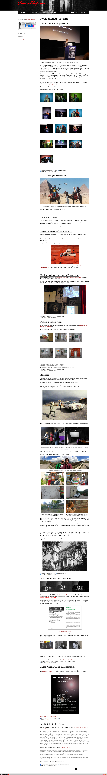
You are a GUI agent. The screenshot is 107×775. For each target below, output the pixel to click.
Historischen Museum (61, 277)
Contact (84, 12)
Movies (53, 12)
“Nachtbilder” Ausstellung (79, 727)
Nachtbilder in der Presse (52, 724)
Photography (72, 661)
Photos (43, 12)
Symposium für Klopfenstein (54, 23)
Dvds (63, 12)
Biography (33, 12)
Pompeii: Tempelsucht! (51, 322)
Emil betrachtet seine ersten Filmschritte (59, 275)
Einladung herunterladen (64, 630)
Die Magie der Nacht (66, 747)
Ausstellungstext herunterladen (48, 716)
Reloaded (44, 375)
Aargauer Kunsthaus (64, 594)
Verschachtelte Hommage (68, 243)
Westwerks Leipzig (47, 671)
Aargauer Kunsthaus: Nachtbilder (56, 578)
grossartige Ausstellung (75, 277)
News (23, 12)
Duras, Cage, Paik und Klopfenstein (57, 667)
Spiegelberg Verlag (51, 84)
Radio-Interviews (48, 217)
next (87, 769)
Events (64, 170)
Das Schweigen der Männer (53, 175)
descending (21, 39)
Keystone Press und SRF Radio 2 (56, 231)
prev (65, 769)
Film (68, 211)
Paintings (73, 12)
